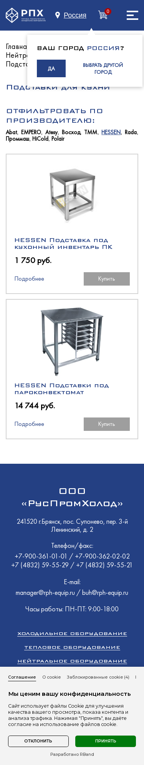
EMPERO (31, 132)
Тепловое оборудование (72, 647)
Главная (18, 46)
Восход (71, 132)
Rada (131, 132)
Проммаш (17, 139)
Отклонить (38, 741)
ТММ (90, 132)
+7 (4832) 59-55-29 (40, 564)
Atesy (51, 132)
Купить (106, 278)
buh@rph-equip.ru (105, 592)
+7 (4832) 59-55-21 (104, 564)
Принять (105, 741)
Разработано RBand (72, 754)
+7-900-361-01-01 (42, 556)
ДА (51, 68)
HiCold (40, 139)
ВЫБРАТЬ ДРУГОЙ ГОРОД (103, 68)
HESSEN (111, 132)
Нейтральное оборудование (72, 661)
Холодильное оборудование (72, 633)
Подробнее (29, 278)
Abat (11, 132)
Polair (57, 139)
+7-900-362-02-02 (102, 556)
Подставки (23, 64)
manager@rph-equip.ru (45, 592)
